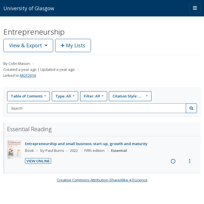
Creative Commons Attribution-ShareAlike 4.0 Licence (102, 179)
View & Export (26, 45)
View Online (38, 160)
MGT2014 (28, 75)
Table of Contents (27, 96)
